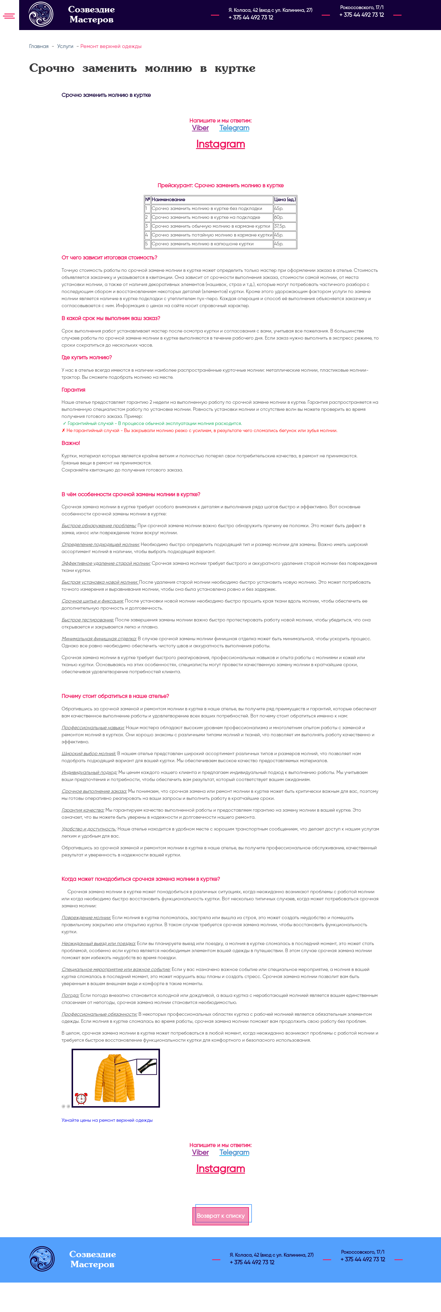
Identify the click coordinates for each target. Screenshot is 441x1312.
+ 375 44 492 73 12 (251, 18)
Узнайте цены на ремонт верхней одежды (107, 1120)
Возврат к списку (221, 1216)
